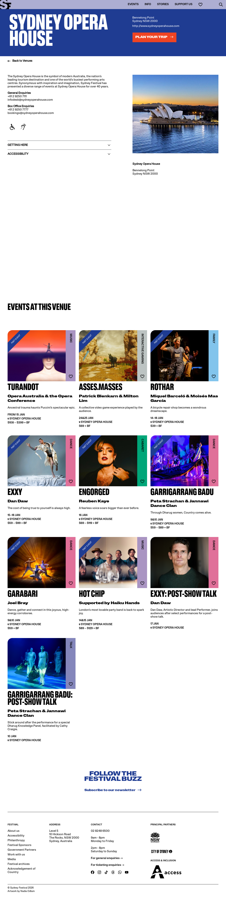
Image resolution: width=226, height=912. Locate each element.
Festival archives (19, 864)
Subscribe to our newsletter (113, 790)
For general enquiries (107, 858)
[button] (221, 4)
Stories (163, 4)
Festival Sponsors (19, 845)
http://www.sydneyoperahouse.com (155, 26)
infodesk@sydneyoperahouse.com (30, 99)
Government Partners (22, 849)
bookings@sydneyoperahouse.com (31, 113)
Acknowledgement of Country (21, 870)
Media (12, 859)
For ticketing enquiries (107, 865)
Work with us (16, 854)
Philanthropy (16, 840)
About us (13, 831)
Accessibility (16, 835)
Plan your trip (154, 37)
